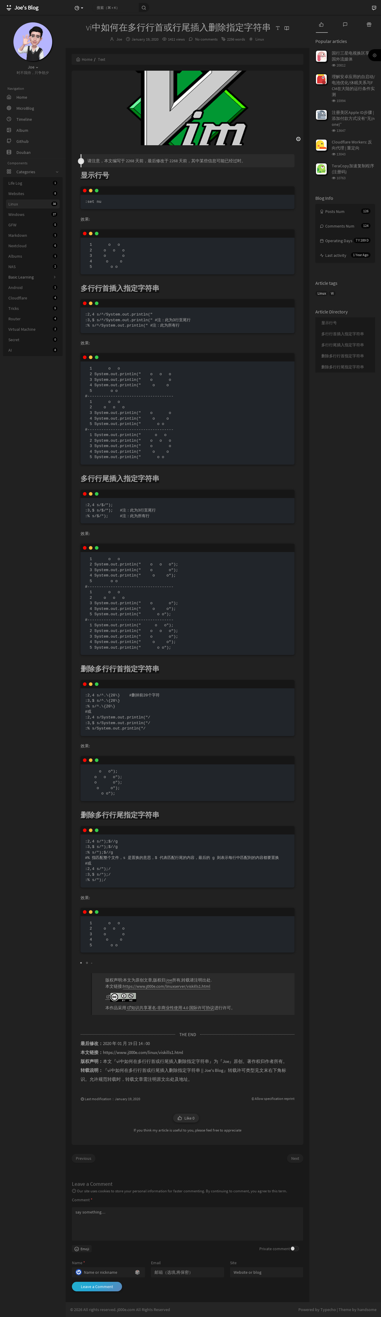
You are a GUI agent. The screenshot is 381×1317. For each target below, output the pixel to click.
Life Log (32, 183)
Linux (32, 204)
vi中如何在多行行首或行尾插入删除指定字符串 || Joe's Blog (165, 1070)
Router (32, 318)
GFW (32, 225)
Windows (32, 214)
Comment (82, 1199)
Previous (83, 1158)
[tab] (321, 24)
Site (233, 1262)
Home (84, 59)
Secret (32, 339)
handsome (367, 1309)
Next (295, 1158)
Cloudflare (32, 298)
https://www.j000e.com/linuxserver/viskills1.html (166, 986)
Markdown (32, 235)
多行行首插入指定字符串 (342, 333)
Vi (332, 293)
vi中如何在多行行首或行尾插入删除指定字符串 (162, 1061)
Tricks (32, 308)
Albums (32, 256)
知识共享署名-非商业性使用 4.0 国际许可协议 (170, 1007)
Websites (32, 193)
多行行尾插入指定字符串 (342, 344)
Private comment (274, 1248)
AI (32, 350)
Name (78, 1262)
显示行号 (329, 322)
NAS (32, 266)
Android (32, 287)
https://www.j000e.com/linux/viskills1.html (143, 1052)
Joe (119, 39)
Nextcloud (32, 245)
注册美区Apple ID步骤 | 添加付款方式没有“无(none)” (353, 118)
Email (156, 1262)
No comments (206, 39)
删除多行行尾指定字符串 (342, 367)
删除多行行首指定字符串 (342, 355)
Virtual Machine (32, 329)
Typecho (328, 1309)
